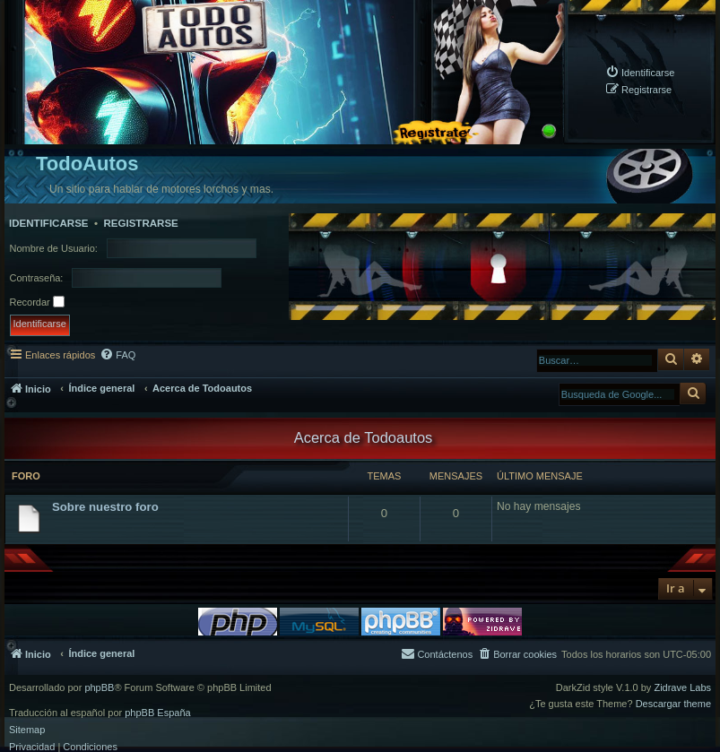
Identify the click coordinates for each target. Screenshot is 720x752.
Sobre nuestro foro (105, 507)
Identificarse (49, 223)
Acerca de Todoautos (363, 437)
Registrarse (140, 223)
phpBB (99, 688)
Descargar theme (673, 704)
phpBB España (157, 713)
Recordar (37, 301)
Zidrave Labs (682, 688)
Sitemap (27, 730)
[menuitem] (639, 72)
